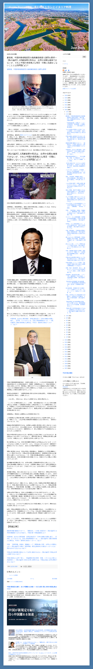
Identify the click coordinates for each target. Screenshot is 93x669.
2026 (66, 95)
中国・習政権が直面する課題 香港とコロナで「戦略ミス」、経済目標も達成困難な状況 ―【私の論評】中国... (75, 253)
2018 (66, 342)
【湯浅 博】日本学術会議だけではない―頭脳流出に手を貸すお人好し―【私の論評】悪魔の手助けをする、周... (75, 310)
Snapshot (65, 387)
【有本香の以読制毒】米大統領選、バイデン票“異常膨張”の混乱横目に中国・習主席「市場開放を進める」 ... (76, 283)
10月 (67, 315)
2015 (66, 349)
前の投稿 (54, 578)
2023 (66, 102)
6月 (67, 325)
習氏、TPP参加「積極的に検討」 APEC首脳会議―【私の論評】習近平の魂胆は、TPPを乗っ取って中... (75, 179)
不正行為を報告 (67, 373)
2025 (66, 97)
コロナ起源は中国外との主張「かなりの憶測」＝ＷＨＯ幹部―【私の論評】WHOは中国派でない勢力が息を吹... (76, 132)
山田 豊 (66, 70)
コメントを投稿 (13, 575)
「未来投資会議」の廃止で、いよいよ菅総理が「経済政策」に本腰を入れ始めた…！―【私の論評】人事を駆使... (75, 125)
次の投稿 (9, 578)
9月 (67, 318)
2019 (66, 340)
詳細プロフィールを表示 (69, 88)
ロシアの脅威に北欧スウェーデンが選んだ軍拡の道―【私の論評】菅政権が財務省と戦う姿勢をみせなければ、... (75, 199)
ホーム (32, 578)
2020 (66, 109)
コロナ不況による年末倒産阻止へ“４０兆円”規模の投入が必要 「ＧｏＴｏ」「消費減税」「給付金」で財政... (76, 206)
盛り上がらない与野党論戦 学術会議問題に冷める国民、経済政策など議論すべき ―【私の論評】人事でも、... (76, 239)
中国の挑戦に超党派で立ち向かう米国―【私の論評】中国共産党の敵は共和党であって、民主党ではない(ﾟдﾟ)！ (75, 138)
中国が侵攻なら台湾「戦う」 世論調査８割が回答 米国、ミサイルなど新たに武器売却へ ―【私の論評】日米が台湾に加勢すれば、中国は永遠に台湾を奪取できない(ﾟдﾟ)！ (32, 560)
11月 (67, 114)
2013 (66, 354)
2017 (66, 344)
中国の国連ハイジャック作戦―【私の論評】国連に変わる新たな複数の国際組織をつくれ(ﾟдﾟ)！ (75, 264)
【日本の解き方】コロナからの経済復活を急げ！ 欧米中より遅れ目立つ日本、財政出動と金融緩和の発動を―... (75, 165)
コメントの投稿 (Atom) (16, 581)
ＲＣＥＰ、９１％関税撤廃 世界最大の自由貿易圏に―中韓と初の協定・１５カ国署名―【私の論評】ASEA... (75, 219)
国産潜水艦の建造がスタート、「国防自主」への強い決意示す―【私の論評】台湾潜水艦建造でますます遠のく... (75, 145)
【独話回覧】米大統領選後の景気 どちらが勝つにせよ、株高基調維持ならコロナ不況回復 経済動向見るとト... (75, 304)
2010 (66, 361)
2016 (66, 347)
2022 (66, 105)
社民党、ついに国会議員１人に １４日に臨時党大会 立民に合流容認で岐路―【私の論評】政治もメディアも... (75, 226)
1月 (67, 337)
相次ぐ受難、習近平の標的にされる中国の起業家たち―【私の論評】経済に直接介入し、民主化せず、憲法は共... (75, 192)
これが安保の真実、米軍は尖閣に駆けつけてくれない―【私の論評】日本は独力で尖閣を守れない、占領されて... (75, 185)
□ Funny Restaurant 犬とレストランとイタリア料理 (39, 7)
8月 (67, 320)
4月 (67, 330)
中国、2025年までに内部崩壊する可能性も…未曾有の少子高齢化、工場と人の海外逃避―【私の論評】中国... (75, 297)
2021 (66, 107)
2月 (67, 334)
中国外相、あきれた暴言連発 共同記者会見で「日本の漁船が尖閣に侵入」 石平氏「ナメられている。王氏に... (75, 152)
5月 (67, 327)
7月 (67, 322)
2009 (66, 363)
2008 (66, 366)
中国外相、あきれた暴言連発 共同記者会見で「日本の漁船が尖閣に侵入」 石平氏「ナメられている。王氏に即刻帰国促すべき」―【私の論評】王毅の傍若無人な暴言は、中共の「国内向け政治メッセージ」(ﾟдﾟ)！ (32, 538)
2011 (66, 358)
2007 (66, 368)
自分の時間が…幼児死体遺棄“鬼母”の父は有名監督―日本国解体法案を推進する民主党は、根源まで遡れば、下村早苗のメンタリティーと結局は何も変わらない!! (36, 631)
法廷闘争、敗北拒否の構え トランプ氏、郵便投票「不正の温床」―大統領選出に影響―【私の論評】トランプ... (75, 277)
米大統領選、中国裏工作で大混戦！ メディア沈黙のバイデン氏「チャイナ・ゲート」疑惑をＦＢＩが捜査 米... (76, 290)
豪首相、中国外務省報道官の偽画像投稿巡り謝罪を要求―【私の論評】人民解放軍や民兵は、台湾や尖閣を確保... (75, 118)
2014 (66, 351)
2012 (66, 356)
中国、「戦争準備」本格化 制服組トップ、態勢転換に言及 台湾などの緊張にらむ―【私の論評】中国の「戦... (75, 212)
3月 (67, 332)
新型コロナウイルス (26, 135)
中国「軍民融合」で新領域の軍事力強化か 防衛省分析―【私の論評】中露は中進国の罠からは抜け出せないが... (76, 233)
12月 (67, 111)
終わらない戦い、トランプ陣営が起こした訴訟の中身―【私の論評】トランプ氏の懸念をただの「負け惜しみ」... (75, 246)
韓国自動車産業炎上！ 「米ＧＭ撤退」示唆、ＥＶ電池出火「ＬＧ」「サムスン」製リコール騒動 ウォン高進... (75, 158)
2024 (66, 100)
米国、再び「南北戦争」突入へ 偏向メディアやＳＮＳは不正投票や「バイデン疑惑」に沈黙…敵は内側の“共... (75, 270)
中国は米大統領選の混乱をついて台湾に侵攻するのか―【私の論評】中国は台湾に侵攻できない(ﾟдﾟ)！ (75, 259)
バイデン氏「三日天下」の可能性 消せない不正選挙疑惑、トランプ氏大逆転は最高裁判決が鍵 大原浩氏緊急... (75, 172)
